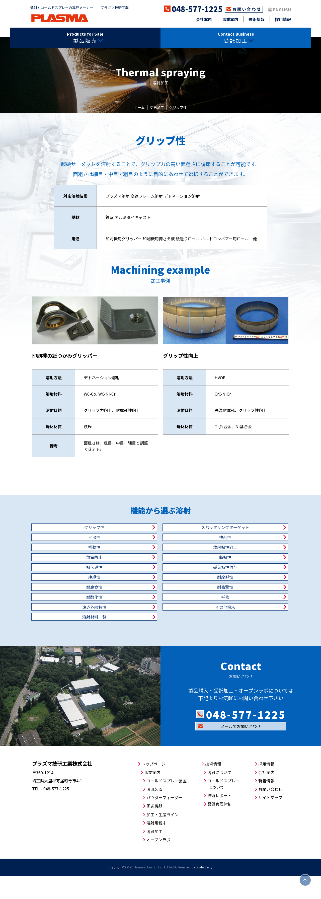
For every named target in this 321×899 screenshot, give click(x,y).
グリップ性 (73, 532)
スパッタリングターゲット (160, 532)
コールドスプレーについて (223, 807)
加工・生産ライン (162, 838)
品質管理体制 (219, 827)
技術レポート (219, 819)
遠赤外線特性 (160, 620)
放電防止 (73, 567)
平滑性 (248, 532)
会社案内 (204, 19)
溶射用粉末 (156, 846)
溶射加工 (154, 855)
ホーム (139, 107)
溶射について (219, 796)
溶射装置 (154, 812)
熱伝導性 (248, 567)
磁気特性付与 (73, 585)
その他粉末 (248, 620)
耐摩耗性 (248, 585)
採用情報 (283, 19)
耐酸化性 (248, 603)
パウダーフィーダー (164, 821)
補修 (73, 620)
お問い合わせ (246, 9)
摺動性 (160, 550)
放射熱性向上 (248, 550)
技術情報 (257, 19)
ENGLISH (282, 10)
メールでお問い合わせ (241, 749)
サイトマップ (270, 821)
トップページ (153, 787)
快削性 (73, 550)
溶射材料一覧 (73, 638)
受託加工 (157, 107)
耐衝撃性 (160, 603)
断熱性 (160, 567)
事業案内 (230, 19)
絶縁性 (160, 585)
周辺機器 (154, 829)
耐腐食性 (73, 603)
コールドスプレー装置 (166, 804)
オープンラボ (158, 863)
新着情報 (266, 804)
